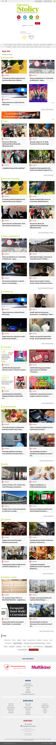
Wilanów (36, 47)
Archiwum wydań (28, 685)
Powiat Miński (29, 44)
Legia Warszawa (8, 643)
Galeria (28, 687)
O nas (28, 689)
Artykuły (24, 25)
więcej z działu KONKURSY (47, 403)
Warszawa (48, 647)
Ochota (23, 44)
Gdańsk (19, 640)
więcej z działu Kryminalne (47, 343)
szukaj (37, 23)
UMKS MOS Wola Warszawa (38, 646)
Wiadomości (28, 684)
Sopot (24, 646)
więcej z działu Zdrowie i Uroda (46, 631)
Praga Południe (43, 44)
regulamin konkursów (28, 694)
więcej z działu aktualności (47, 109)
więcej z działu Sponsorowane (46, 460)
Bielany (14, 44)
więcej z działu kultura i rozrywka (46, 232)
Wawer (27, 47)
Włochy (40, 47)
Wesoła (31, 47)
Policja (5, 646)
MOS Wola (48, 643)
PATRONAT (28, 692)
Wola (44, 47)
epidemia (13, 640)
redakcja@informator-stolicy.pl (29, 726)
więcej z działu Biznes (48, 516)
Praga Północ (36, 44)
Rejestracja (47, 1)
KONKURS (39, 640)
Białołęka (10, 44)
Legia (51, 640)
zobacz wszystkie (34, 649)
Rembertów (49, 44)
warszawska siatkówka (22, 649)
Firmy (28, 25)
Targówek (15, 47)
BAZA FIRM (37, 17)
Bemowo (6, 44)
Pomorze (11, 646)
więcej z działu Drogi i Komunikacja (45, 288)
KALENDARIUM (24, 17)
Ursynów (23, 47)
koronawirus (45, 640)
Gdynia (24, 640)
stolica (29, 646)
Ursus (19, 47)
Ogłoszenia (31, 25)
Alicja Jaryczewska (7, 640)
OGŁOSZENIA (31, 17)
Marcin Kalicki (18, 643)
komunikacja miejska (31, 640)
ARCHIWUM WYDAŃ (19, 18)
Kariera (28, 691)
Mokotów (19, 44)
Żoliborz (48, 47)
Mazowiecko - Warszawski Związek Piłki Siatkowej (34, 643)
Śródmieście (9, 47)
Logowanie (39, 1)
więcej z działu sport (48, 175)
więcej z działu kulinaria (48, 573)
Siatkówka (19, 646)
